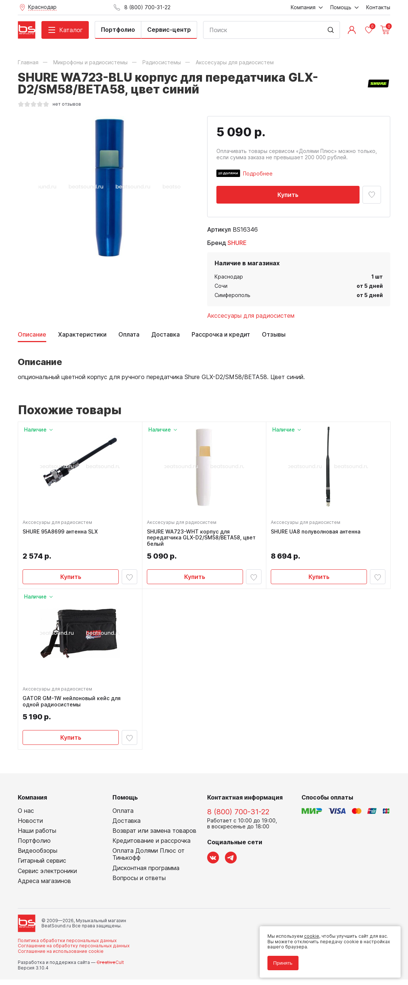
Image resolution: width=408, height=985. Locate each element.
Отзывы (274, 334)
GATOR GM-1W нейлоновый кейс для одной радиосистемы (73, 706)
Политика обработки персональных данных (67, 946)
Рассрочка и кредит (221, 334)
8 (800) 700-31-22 (238, 817)
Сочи (221, 286)
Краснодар (229, 276)
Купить (288, 194)
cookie (308, 933)
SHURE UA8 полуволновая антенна (317, 533)
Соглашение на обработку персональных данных (73, 951)
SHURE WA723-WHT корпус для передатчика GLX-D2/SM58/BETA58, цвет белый (202, 539)
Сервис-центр (169, 29)
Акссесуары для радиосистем (250, 315)
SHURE (237, 242)
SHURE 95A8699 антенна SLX (61, 533)
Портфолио (118, 29)
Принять (280, 960)
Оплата (128, 334)
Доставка (165, 334)
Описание (32, 334)
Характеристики (82, 334)
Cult (110, 968)
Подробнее (258, 173)
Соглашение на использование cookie (61, 957)
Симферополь (232, 295)
